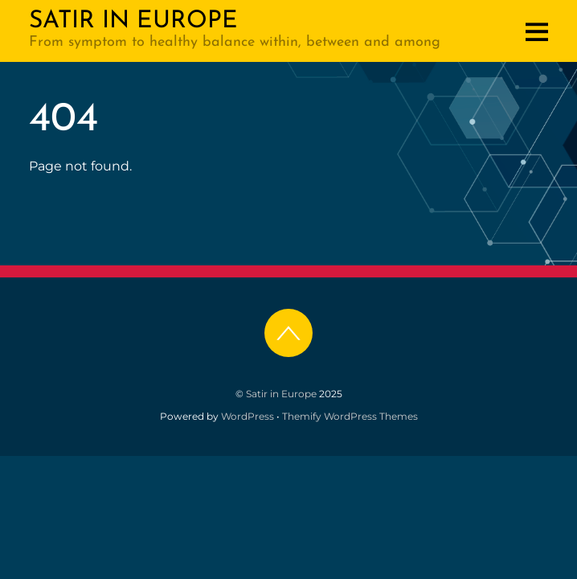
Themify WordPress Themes (350, 416)
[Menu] (537, 31)
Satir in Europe (281, 394)
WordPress (247, 416)
